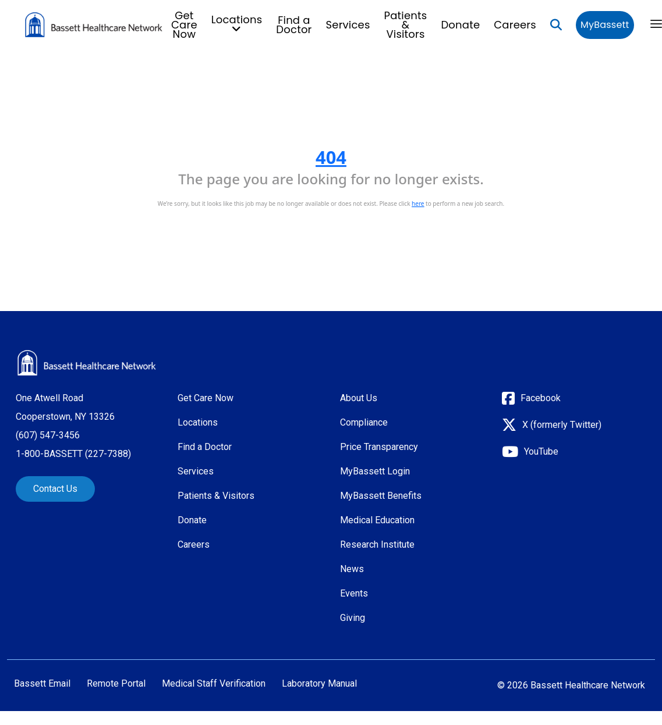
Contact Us (55, 488)
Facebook (541, 397)
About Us (358, 397)
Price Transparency (379, 446)
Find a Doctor (293, 25)
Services (348, 24)
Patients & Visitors (405, 24)
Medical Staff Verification (213, 683)
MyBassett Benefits (381, 495)
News (352, 568)
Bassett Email (42, 683)
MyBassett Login (375, 471)
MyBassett (604, 24)
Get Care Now (184, 24)
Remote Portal (116, 683)
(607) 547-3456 (48, 435)
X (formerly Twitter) (561, 424)
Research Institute (377, 544)
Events (354, 593)
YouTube (541, 451)
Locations (198, 422)
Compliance (364, 422)
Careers (515, 24)
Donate (460, 24)
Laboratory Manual (319, 683)
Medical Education (377, 520)
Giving (352, 617)
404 (331, 157)
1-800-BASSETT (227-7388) (73, 453)
